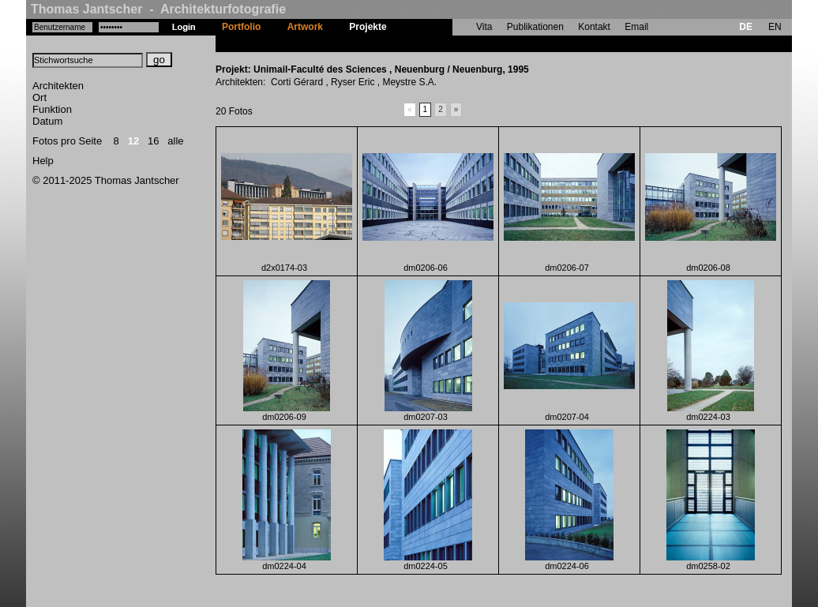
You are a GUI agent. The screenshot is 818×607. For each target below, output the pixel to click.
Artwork (305, 26)
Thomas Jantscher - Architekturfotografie (158, 9)
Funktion (52, 109)
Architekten (58, 86)
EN (775, 26)
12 (133, 141)
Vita (484, 26)
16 (153, 141)
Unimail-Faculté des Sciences (466, 43)
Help (43, 161)
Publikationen (535, 26)
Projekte (367, 26)
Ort (39, 97)
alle (175, 141)
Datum (47, 121)
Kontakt (594, 26)
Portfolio (241, 26)
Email (636, 26)
